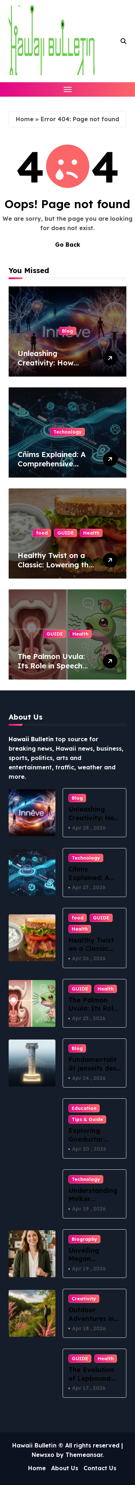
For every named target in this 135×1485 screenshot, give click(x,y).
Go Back (67, 244)
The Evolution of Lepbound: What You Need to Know (94, 1382)
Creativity (84, 1298)
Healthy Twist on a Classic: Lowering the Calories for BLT (55, 565)
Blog (67, 331)
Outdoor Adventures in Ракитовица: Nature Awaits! (93, 1322)
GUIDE (65, 533)
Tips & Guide (87, 1119)
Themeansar (84, 1454)
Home (24, 119)
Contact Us (100, 1468)
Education (84, 1108)
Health (91, 533)
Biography (84, 1239)
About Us (64, 1468)
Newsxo (43, 1454)
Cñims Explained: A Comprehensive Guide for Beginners (53, 464)
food (42, 533)
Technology (67, 432)
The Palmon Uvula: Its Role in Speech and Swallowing (51, 666)
